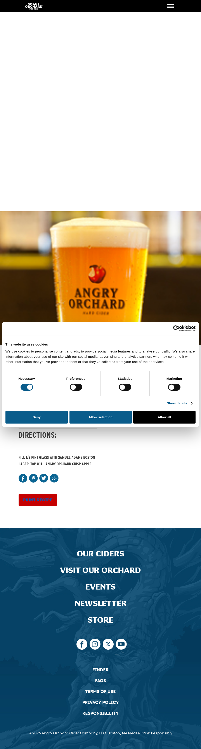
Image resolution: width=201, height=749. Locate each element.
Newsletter (101, 603)
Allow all (164, 417)
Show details (177, 403)
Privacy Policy (100, 702)
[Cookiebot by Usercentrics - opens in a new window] (176, 328)
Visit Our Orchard (100, 570)
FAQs (100, 680)
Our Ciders (100, 553)
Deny (37, 417)
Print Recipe (37, 500)
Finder (100, 670)
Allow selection (100, 417)
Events (100, 587)
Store (100, 620)
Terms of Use (100, 691)
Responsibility (100, 713)
